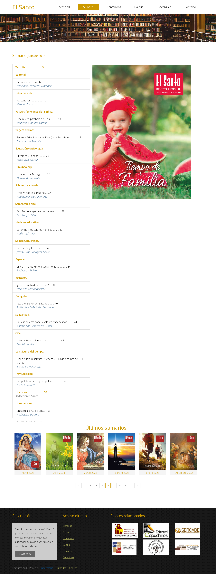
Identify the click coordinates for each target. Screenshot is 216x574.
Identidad (64, 7)
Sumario (88, 7)
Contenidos (114, 7)
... (84, 485)
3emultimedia (46, 567)
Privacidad (61, 567)
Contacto (190, 7)
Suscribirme (164, 7)
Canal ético (68, 557)
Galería (138, 7)
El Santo (23, 7)
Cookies (73, 567)
